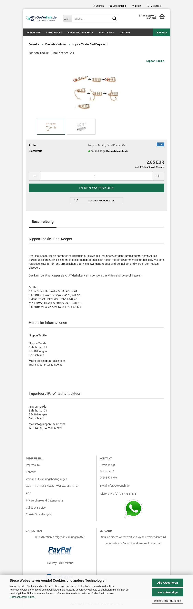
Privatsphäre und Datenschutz (44, 500)
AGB (28, 493)
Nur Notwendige (167, 592)
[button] (118, 6)
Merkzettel (154, 6)
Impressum (33, 465)
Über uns (161, 32)
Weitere (125, 32)
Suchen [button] (98, 6)
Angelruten (54, 32)
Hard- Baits (106, 32)
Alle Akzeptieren (167, 582)
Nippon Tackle (155, 60)
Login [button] (136, 6)
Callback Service (36, 507)
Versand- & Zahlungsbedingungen (46, 479)
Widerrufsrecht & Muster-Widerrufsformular (52, 486)
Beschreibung (43, 222)
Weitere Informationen (167, 600)
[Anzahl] (96, 176)
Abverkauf (33, 32)
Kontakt (31, 472)
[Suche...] (67, 18)
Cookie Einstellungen (38, 514)
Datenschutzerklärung (22, 596)
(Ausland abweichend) (117, 151)
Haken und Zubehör (80, 32)
